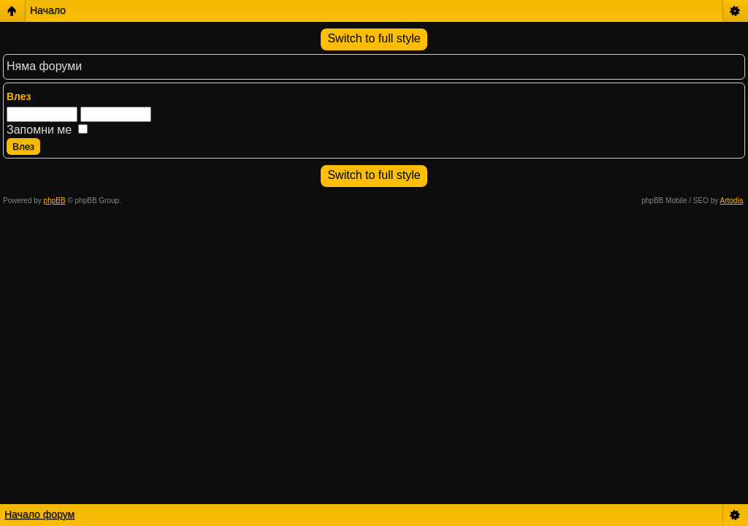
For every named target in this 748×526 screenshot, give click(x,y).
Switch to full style (373, 38)
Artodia (732, 201)
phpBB (55, 201)
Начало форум (39, 514)
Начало (48, 10)
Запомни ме (47, 129)
